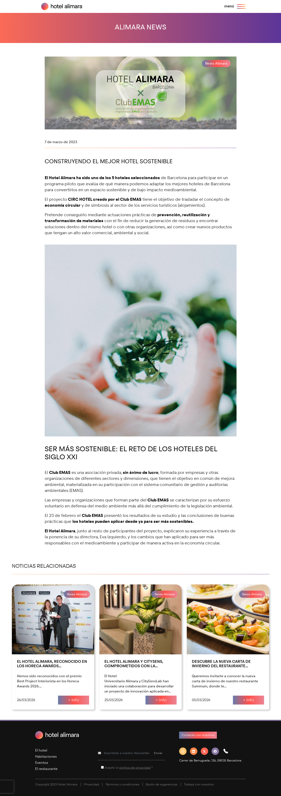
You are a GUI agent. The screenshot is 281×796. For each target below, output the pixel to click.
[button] (227, 751)
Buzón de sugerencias (161, 784)
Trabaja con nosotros (199, 784)
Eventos (41, 763)
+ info (73, 700)
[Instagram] (184, 751)
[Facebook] (217, 751)
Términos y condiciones (122, 784)
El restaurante (46, 769)
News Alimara (216, 63)
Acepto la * (129, 768)
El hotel (41, 750)
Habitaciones (46, 756)
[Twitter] (206, 751)
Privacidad (91, 784)
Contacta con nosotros (198, 735)
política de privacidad (135, 768)
